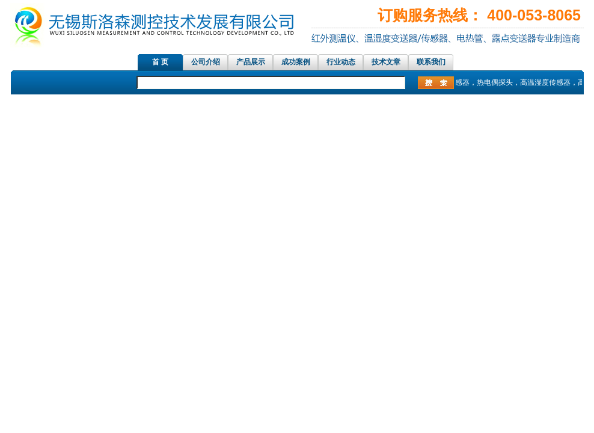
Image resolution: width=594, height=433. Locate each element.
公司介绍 (205, 62)
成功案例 (295, 62)
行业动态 (340, 62)
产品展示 (250, 62)
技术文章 (386, 62)
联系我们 (431, 62)
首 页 (160, 62)
